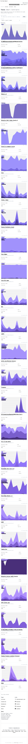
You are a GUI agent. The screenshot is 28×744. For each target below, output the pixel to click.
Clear (24, 16)
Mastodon (18, 701)
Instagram (18, 706)
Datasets (3, 706)
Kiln (25, 731)
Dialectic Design (16, 742)
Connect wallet (24, 4)
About (2, 708)
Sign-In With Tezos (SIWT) (8, 731)
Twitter (18, 703)
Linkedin (18, 708)
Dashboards (3, 703)
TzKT (22, 731)
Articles (3, 699)
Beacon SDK (17, 731)
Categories (3, 701)
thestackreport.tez (20, 699)
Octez (14, 732)
